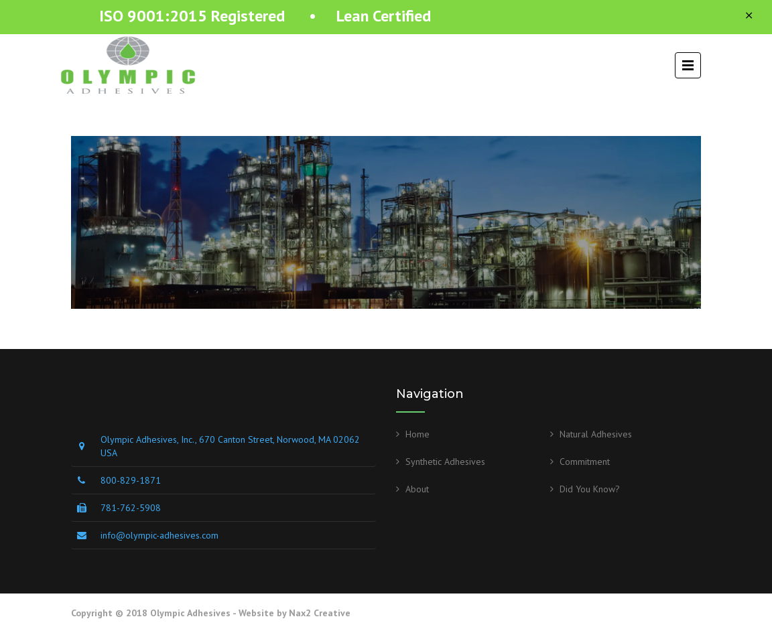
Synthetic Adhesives (445, 462)
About (417, 489)
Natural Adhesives (596, 434)
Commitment (585, 462)
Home (417, 434)
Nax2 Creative (319, 613)
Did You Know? (590, 489)
